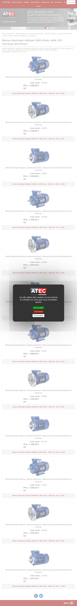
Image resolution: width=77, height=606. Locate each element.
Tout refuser (38, 311)
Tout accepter (38, 308)
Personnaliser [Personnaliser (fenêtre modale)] (38, 315)
